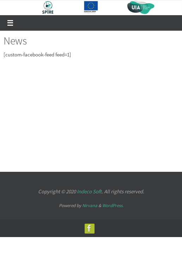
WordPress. (112, 205)
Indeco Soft (89, 191)
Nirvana (89, 205)
